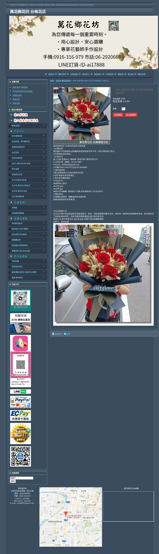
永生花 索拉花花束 (63, 81)
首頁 (52, 81)
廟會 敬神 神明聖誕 (20, 87)
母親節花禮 (17, 95)
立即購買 (118, 115)
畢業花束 (16, 99)
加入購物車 (131, 115)
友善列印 (58, 334)
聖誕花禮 (16, 103)
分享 (68, 334)
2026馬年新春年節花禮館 (23, 91)
